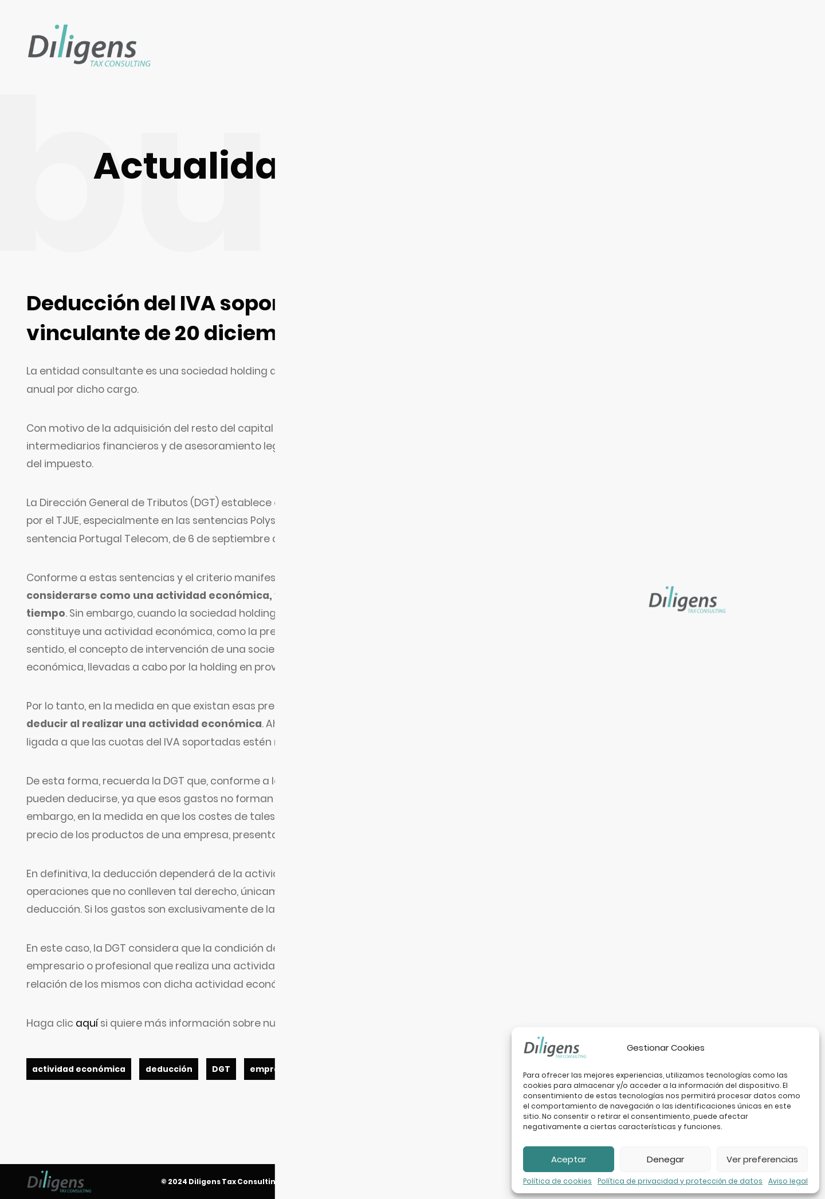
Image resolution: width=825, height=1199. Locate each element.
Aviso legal (788, 1181)
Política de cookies (557, 1181)
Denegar (665, 1159)
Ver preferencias (762, 1159)
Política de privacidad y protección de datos (680, 1181)
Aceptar (568, 1159)
